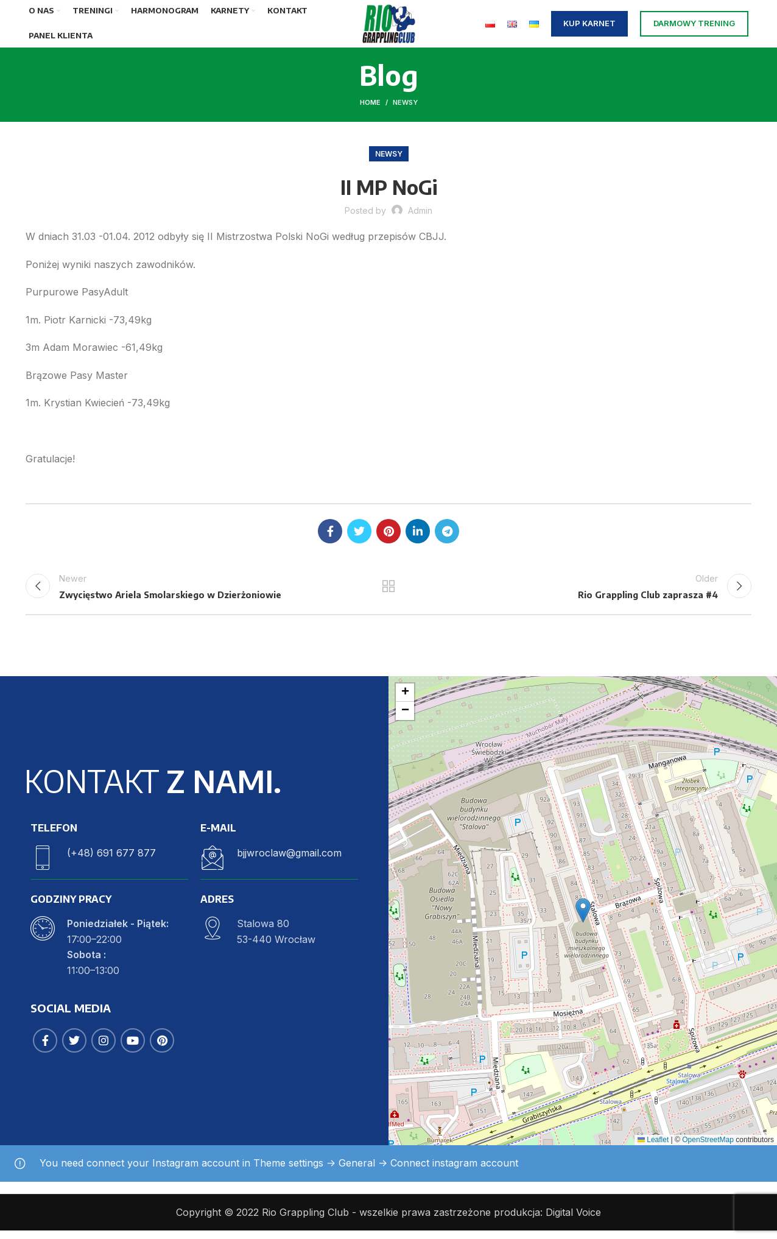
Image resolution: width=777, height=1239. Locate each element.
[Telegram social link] (447, 536)
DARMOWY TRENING (694, 25)
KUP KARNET (589, 25)
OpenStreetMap (708, 1148)
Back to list (389, 593)
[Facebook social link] (330, 536)
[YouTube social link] (133, 1049)
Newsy (405, 107)
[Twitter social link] (359, 536)
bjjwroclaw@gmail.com (289, 861)
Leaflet (653, 1148)
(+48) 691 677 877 (111, 861)
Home (370, 107)
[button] (583, 918)
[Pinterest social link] (388, 536)
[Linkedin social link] (418, 536)
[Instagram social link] (103, 1049)
